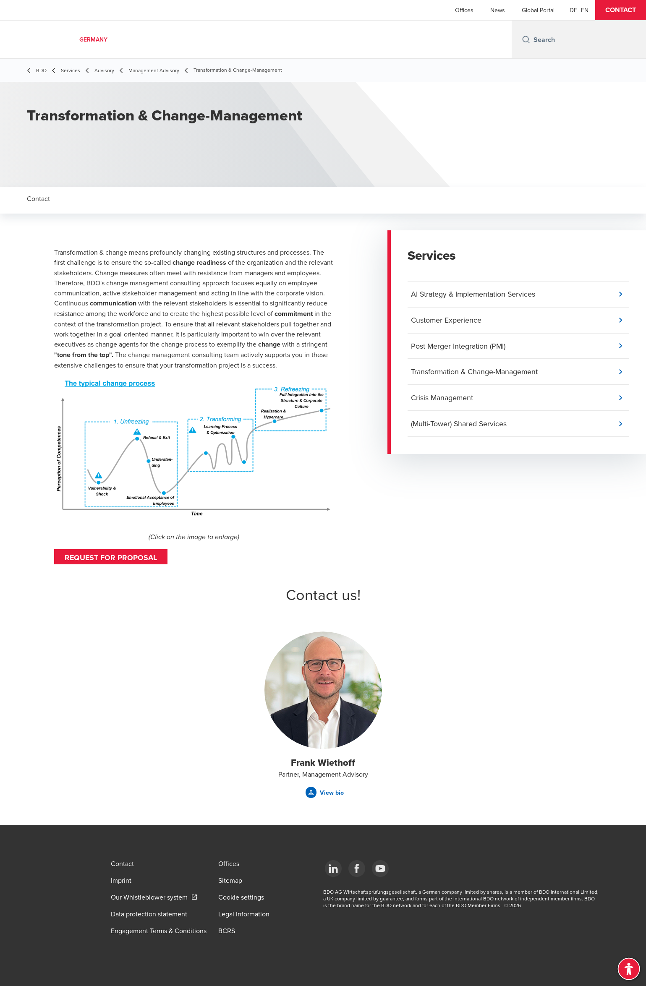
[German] (573, 10)
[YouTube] (380, 868)
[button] (620, 10)
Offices (464, 10)
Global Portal (538, 10)
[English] (584, 10)
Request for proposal (111, 557)
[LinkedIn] (333, 868)
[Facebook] (357, 868)
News (497, 10)
